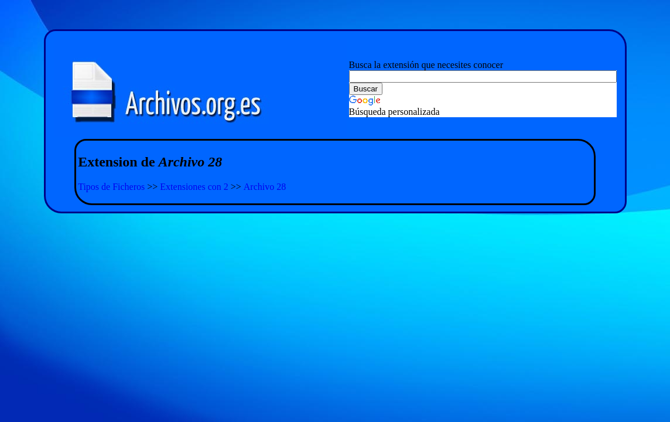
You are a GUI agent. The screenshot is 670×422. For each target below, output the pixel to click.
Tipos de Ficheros (111, 187)
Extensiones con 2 (194, 187)
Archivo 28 (265, 187)
